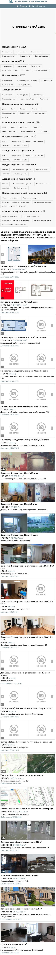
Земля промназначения (34, 141)
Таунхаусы (36, 109)
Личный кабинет (37, 6)
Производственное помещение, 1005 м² (19, 876)
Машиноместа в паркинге (22, 170)
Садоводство (16, 141)
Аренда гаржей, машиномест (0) (18, 179)
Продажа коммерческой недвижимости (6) (24, 193)
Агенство (5, 145)
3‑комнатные (35, 52)
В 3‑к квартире (7, 85)
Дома (4, 109)
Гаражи (5, 170)
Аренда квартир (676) (13, 61)
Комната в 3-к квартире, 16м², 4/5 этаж (19, 535)
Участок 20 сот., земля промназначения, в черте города (26, 809)
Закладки (21, 6)
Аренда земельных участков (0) (18, 151)
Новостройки (25, 56)
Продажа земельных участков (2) (19, 136)
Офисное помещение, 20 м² (13, 944)
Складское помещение (42, 202)
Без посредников (41, 56)
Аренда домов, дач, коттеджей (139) (21, 122)
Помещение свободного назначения (15, 202)
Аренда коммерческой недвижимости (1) (23, 211)
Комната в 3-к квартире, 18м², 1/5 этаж (18, 504)
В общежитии (7, 80)
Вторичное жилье (8, 56)
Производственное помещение (14, 206)
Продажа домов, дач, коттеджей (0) (20, 104)
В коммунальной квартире (27, 80)
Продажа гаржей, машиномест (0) (19, 165)
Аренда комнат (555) (12, 90)
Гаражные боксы (42, 170)
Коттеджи (23, 109)
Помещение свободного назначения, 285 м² (21, 842)
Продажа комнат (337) (13, 75)
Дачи (13, 109)
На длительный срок (9, 70)
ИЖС (4, 141)
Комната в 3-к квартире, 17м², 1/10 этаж (19, 473)
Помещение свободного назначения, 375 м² (21, 909)
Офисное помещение (10, 198)
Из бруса (5, 117)
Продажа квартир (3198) (14, 47)
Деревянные (24, 113)
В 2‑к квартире (46, 80)
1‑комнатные (7, 52)
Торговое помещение (31, 198)
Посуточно (26, 70)
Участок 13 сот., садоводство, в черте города (21, 775)
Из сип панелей (39, 113)
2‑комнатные (21, 52)
